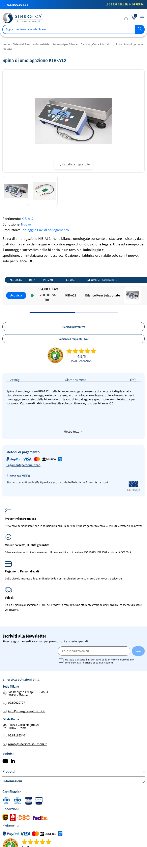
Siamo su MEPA (18, 445)
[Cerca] (73, 29)
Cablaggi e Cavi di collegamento (45, 230)
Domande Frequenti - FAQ (73, 339)
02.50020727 (17, 4)
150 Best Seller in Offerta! (125, 4)
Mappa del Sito (53, 840)
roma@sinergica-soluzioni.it (27, 714)
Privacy (112, 630)
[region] (73, 293)
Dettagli (15, 379)
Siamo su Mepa (75, 379)
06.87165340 (16, 705)
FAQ (133, 379)
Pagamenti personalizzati (23, 435)
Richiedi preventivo (73, 327)
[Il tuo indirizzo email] (94, 621)
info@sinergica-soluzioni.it (26, 681)
